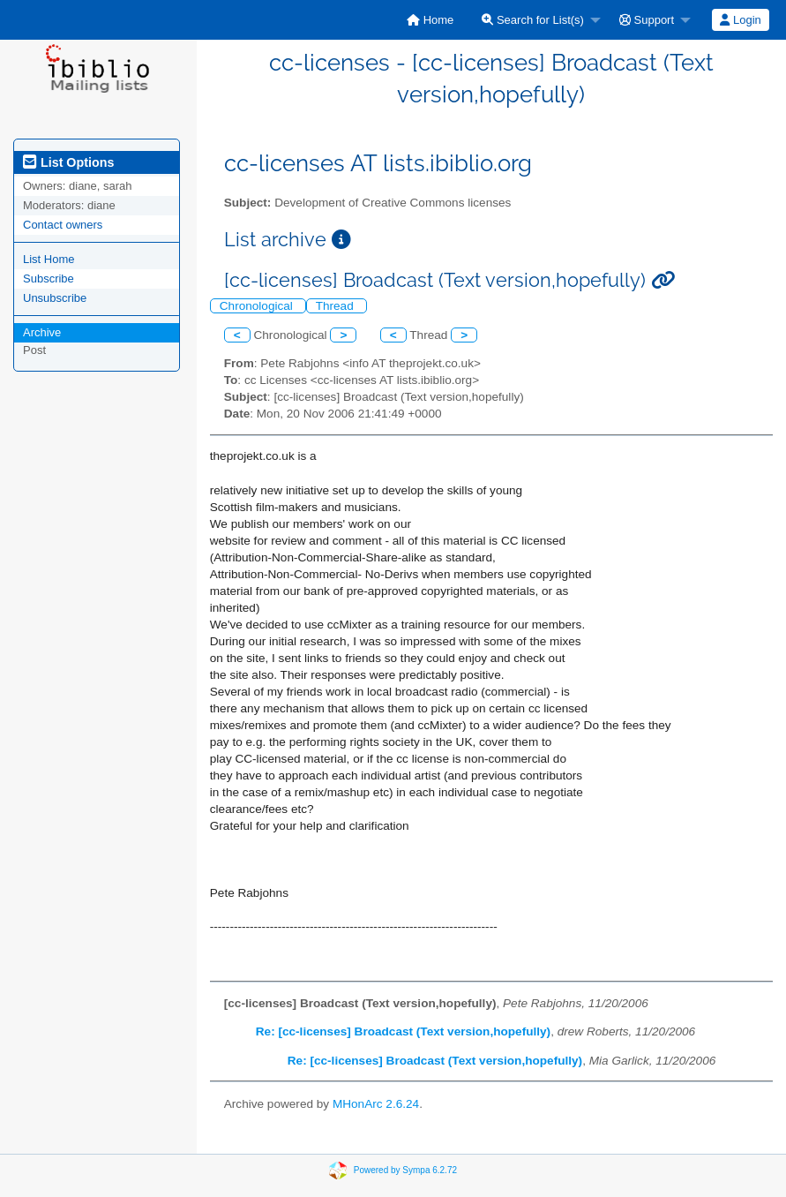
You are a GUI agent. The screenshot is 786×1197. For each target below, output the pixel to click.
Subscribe (48, 278)
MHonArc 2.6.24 (376, 1103)
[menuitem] (430, 20)
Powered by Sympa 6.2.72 (405, 1170)
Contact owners (62, 224)
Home (430, 19)
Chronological (258, 305)
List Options (68, 162)
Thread (336, 305)
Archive (42, 332)
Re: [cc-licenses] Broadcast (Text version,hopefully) (403, 1031)
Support (646, 19)
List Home (49, 259)
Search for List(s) (533, 19)
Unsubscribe (54, 298)
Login (740, 19)
